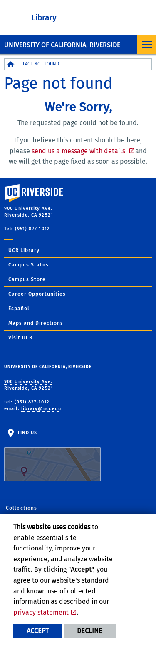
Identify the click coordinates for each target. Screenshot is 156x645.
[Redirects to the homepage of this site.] (11, 64)
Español (19, 308)
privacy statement (41, 612)
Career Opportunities (37, 294)
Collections (21, 508)
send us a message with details (79, 151)
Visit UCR (20, 338)
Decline (89, 631)
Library (44, 17)
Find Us (52, 456)
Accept (38, 631)
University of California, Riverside (62, 45)
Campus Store (27, 279)
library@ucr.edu (41, 408)
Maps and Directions (35, 323)
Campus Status (28, 265)
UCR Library (24, 250)
